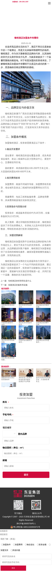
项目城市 (7, 427)
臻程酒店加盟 (9, 64)
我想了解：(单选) (8, 539)
